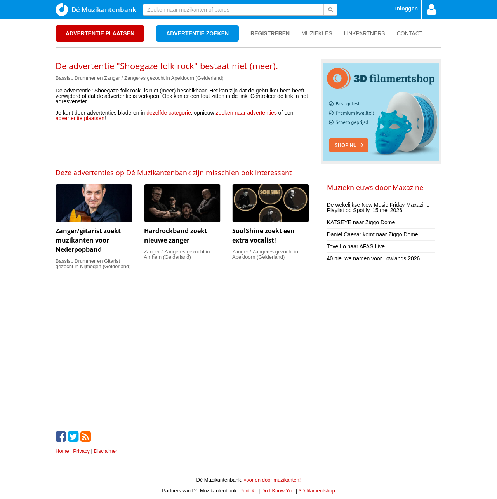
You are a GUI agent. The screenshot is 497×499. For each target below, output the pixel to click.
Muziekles (316, 33)
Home (62, 451)
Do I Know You (277, 491)
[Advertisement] (182, 144)
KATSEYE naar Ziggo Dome (361, 222)
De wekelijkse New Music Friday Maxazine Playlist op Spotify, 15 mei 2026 (378, 207)
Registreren (270, 33)
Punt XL (248, 491)
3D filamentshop (317, 491)
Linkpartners (364, 33)
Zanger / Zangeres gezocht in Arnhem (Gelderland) (177, 254)
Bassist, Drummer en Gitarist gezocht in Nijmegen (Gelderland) (93, 263)
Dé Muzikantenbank (96, 9)
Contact (410, 33)
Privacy (81, 451)
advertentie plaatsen (80, 118)
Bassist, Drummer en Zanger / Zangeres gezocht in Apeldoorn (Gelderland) (140, 78)
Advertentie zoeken (197, 33)
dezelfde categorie (168, 113)
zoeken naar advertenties (246, 113)
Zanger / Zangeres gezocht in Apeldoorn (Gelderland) (265, 254)
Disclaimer (106, 451)
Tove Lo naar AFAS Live (356, 246)
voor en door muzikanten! (272, 480)
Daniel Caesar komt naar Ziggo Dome (372, 234)
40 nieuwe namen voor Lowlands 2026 (373, 258)
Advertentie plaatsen (100, 33)
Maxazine (408, 187)
